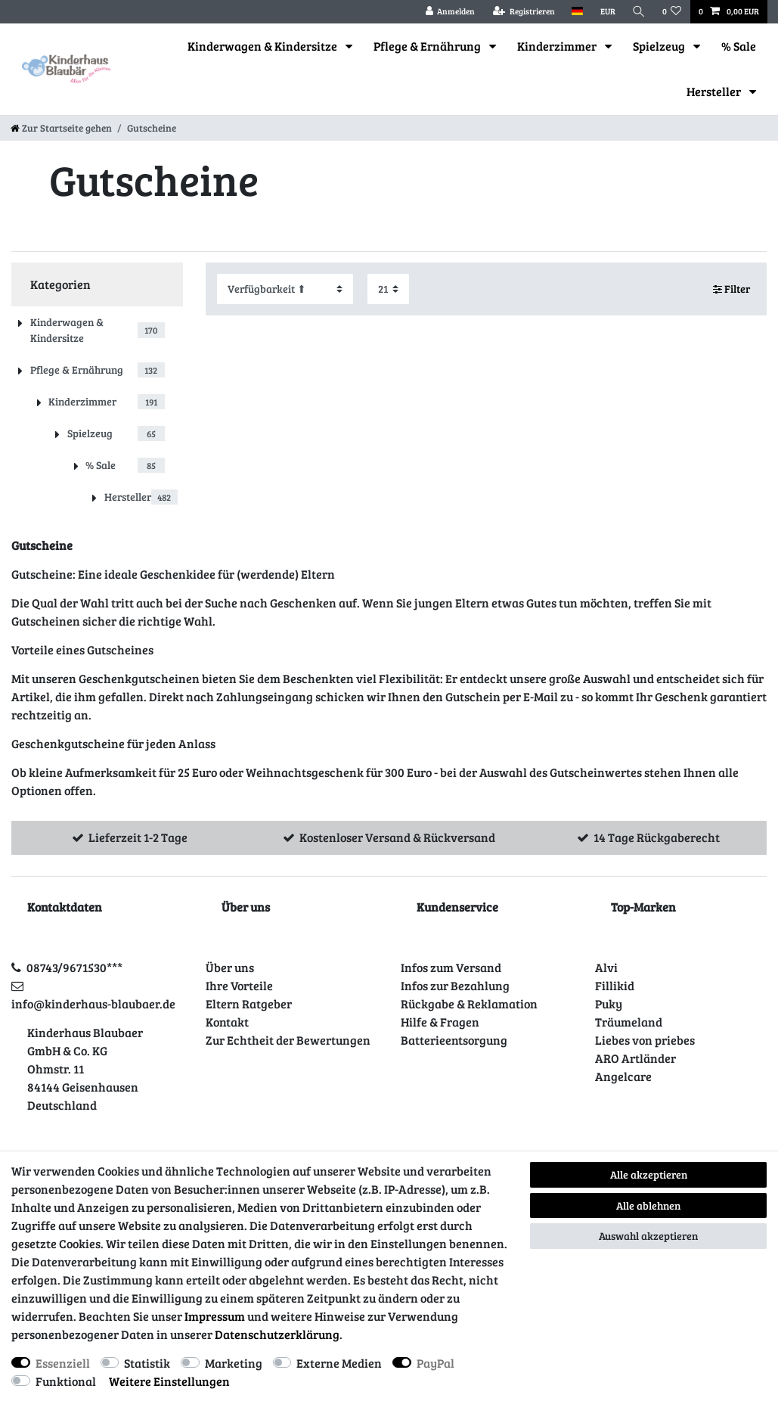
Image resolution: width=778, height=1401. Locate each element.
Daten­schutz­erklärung (277, 1334)
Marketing (233, 1363)
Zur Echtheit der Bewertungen (288, 1040)
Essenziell (63, 1363)
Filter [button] (732, 289)
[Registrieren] (524, 11)
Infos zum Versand (451, 967)
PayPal (435, 1363)
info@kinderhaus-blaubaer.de (93, 1003)
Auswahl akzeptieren (648, 1236)
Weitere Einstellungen (169, 1381)
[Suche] (639, 11)
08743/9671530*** (74, 967)
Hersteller (715, 91)
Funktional (66, 1381)
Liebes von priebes (645, 1040)
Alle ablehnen (648, 1205)
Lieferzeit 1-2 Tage (138, 837)
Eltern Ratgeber (249, 1003)
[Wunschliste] (672, 11)
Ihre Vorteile (239, 985)
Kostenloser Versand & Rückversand (397, 837)
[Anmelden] (450, 11)
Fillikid (614, 985)
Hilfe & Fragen (440, 1022)
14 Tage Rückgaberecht (657, 837)
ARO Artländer (635, 1058)
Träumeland (628, 1022)
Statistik (147, 1363)
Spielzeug (660, 46)
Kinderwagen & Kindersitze (263, 46)
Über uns (230, 967)
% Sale (738, 46)
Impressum (214, 1316)
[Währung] (607, 11)
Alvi (606, 967)
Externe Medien (339, 1363)
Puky (608, 1003)
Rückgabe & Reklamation (469, 1003)
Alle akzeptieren (648, 1174)
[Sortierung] (285, 288)
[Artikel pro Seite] (388, 288)
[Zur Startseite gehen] (61, 128)
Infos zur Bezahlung (455, 985)
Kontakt (227, 1022)
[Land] (577, 11)
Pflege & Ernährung (428, 46)
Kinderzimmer (558, 46)
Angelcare (623, 1076)
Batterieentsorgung (454, 1040)
